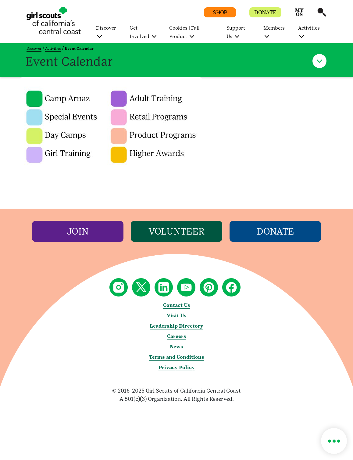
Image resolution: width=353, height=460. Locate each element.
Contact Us (176, 305)
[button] (299, 15)
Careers (176, 336)
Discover (34, 48)
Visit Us (177, 315)
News (176, 347)
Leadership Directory (176, 326)
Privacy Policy (177, 367)
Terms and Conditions (176, 357)
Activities (53, 48)
